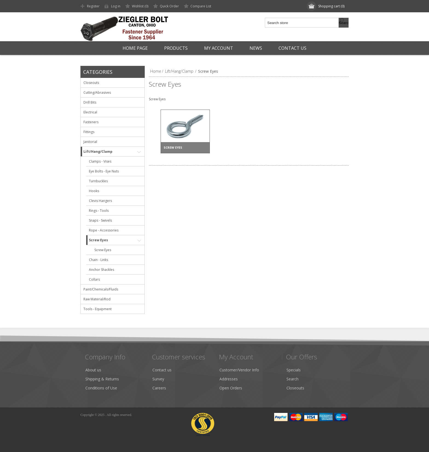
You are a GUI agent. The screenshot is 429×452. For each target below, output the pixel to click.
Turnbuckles (98, 181)
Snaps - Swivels (100, 220)
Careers (159, 388)
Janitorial (90, 141)
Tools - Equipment (97, 309)
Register (93, 6)
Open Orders (230, 388)
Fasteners (90, 122)
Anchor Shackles (101, 269)
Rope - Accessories (103, 230)
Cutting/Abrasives (97, 92)
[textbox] (302, 23)
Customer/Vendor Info (239, 369)
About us (93, 369)
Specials (293, 369)
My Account (218, 48)
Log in (115, 6)
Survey (158, 378)
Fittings (88, 132)
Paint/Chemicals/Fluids (100, 289)
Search (292, 378)
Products (176, 48)
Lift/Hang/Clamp (97, 151)
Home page (135, 48)
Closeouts (91, 82)
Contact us (292, 48)
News (256, 48)
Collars (94, 279)
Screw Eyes (98, 240)
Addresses (228, 378)
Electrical (90, 112)
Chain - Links (98, 259)
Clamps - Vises (100, 161)
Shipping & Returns (102, 378)
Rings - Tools (99, 210)
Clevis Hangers (100, 200)
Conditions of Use (101, 388)
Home (155, 71)
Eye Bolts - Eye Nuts (104, 171)
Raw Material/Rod (97, 299)
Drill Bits (89, 102)
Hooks (94, 191)
